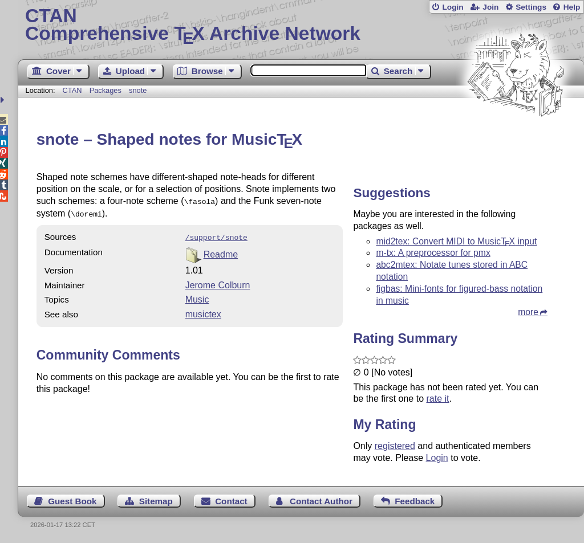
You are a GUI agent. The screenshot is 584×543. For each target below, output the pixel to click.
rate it (437, 398)
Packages (107, 90)
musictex (203, 311)
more (528, 312)
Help (572, 7)
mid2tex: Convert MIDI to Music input (456, 241)
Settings (531, 7)
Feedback (415, 501)
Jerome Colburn (217, 282)
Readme (221, 251)
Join (490, 7)
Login (452, 7)
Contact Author (321, 501)
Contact (231, 501)
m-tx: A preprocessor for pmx (433, 253)
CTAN (72, 90)
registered (395, 446)
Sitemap (156, 501)
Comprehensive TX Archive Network (301, 25)
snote (138, 90)
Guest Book (72, 501)
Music (197, 296)
